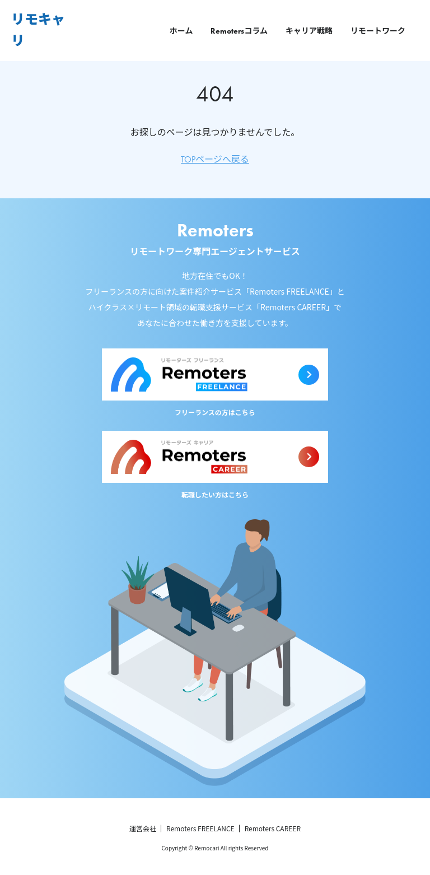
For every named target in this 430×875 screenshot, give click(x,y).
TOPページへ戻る (215, 159)
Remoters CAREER (273, 828)
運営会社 (142, 828)
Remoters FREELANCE (200, 828)
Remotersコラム (239, 31)
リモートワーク (377, 31)
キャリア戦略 (309, 31)
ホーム (181, 31)
